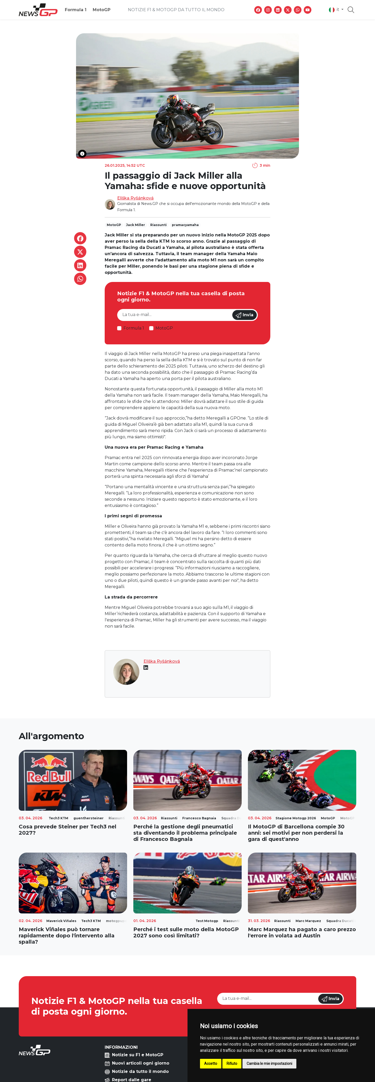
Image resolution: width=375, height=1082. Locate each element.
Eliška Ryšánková (135, 198)
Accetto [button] (210, 1063)
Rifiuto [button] (232, 1063)
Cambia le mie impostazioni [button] (269, 1063)
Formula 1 (75, 9)
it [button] (334, 10)
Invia (244, 315)
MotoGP (101, 9)
